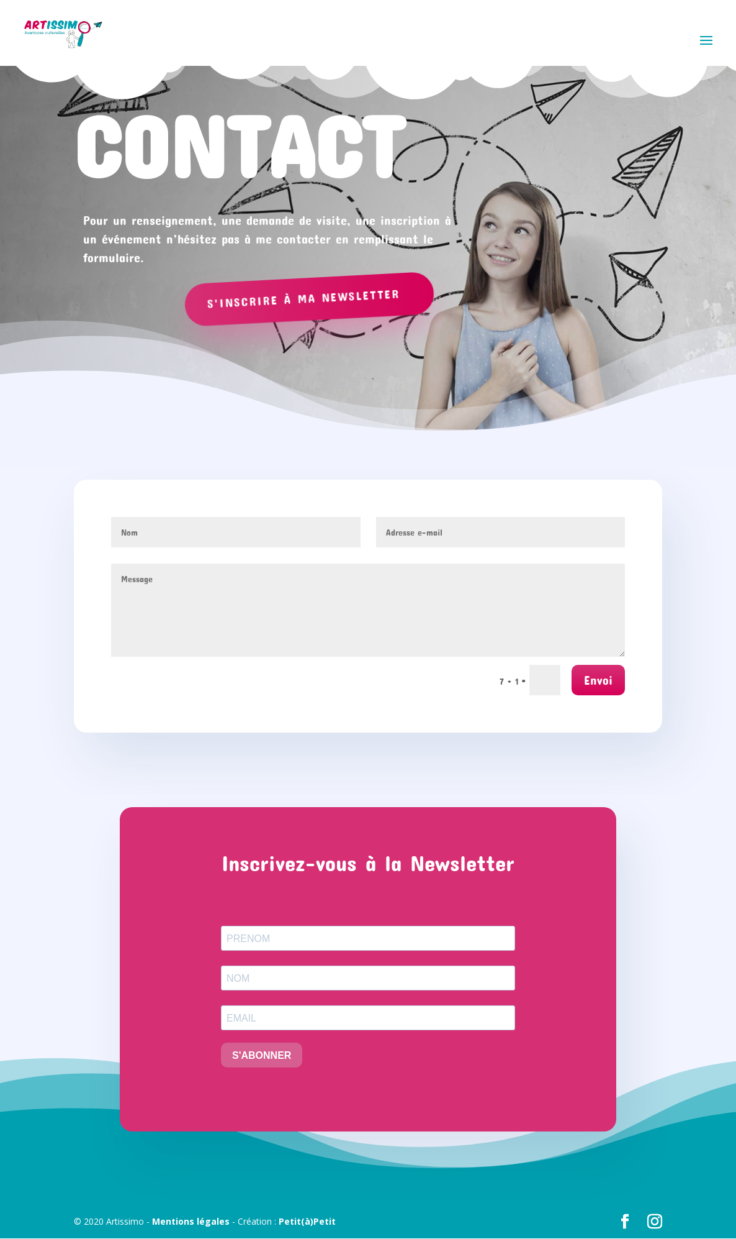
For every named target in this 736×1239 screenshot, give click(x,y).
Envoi (598, 680)
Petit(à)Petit (307, 1222)
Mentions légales (192, 1222)
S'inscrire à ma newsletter (303, 298)
